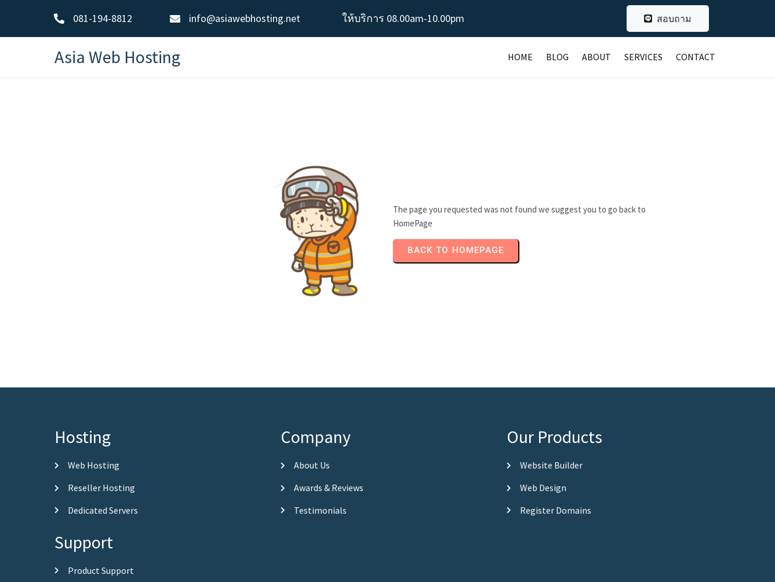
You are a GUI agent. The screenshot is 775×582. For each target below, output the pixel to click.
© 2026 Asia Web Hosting (387, 570)
